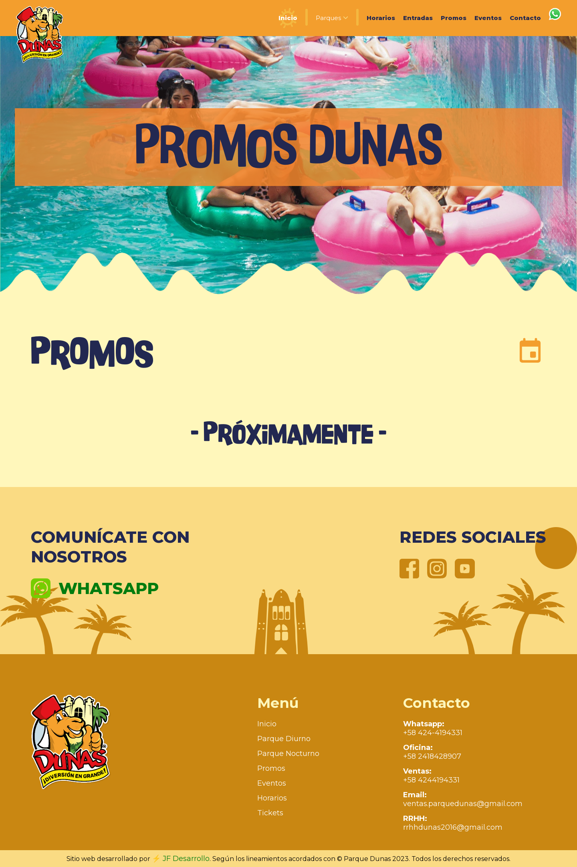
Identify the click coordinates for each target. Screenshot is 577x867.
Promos (453, 18)
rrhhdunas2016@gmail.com (452, 823)
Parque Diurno (284, 738)
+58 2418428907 (432, 752)
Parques (332, 18)
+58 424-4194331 (432, 728)
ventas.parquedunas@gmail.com (463, 799)
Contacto (525, 18)
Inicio (287, 18)
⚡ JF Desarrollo (181, 858)
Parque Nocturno (288, 753)
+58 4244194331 (431, 775)
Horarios (381, 18)
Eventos (488, 18)
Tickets (270, 812)
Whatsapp (95, 588)
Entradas (418, 18)
